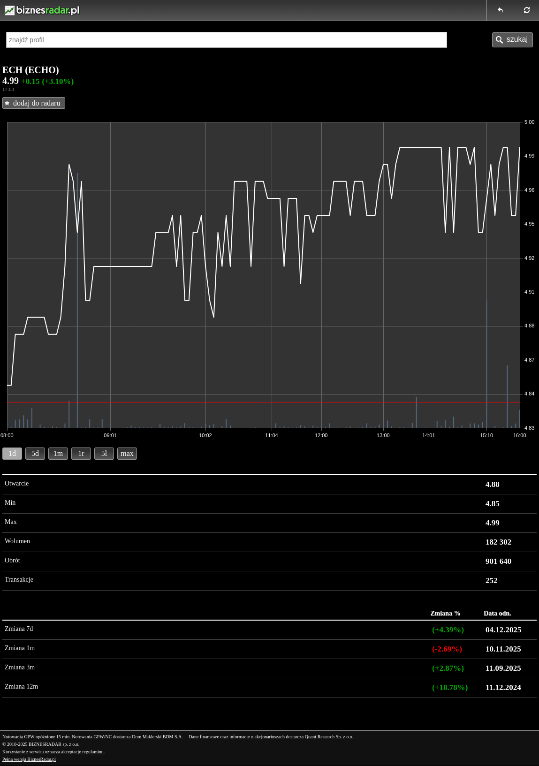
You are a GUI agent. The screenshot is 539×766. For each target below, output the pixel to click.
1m (58, 453)
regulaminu (93, 751)
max (127, 453)
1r (81, 453)
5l (104, 453)
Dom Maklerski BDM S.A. (157, 736)
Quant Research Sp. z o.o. (329, 736)
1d (12, 453)
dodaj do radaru (36, 103)
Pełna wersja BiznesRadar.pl (29, 759)
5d (35, 453)
